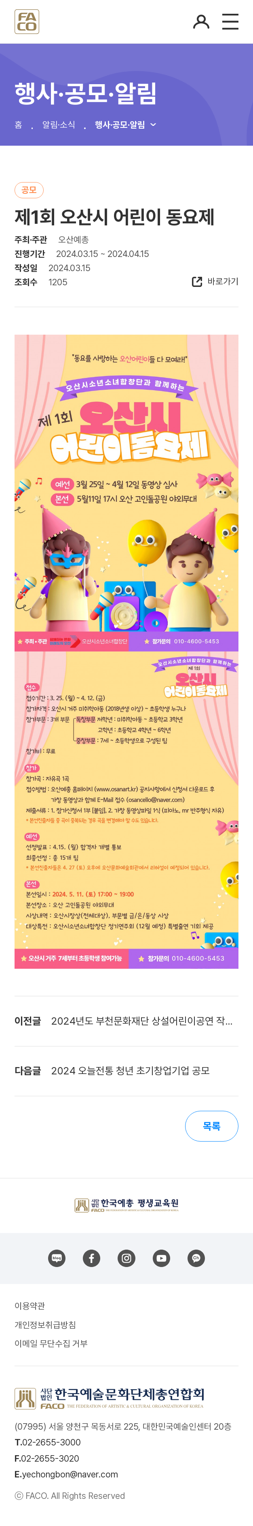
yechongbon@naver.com (70, 1474)
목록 (212, 1126)
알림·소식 (58, 124)
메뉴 (230, 22)
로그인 (201, 22)
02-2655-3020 (50, 1458)
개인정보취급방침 (45, 1325)
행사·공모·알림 (120, 124)
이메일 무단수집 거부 (51, 1343)
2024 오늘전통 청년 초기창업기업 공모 (130, 1071)
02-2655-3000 (51, 1442)
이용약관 (30, 1306)
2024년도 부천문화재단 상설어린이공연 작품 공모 (144, 1021)
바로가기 (223, 282)
